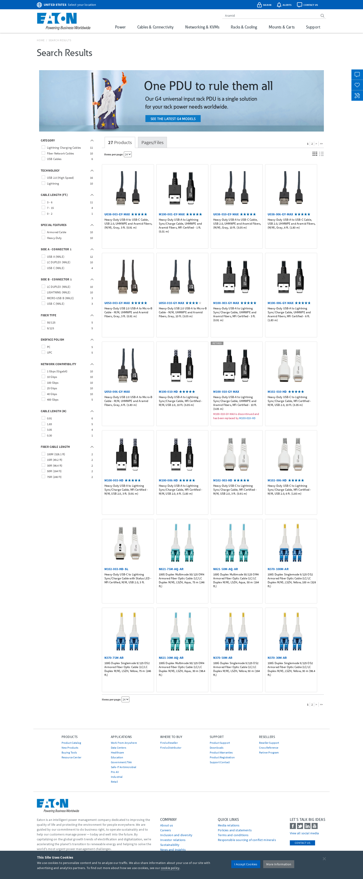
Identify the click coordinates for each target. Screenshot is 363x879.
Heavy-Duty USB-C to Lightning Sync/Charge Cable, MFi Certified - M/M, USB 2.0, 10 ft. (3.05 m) (289, 401)
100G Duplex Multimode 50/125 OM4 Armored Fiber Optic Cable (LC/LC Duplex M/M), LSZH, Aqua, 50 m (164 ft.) (236, 580)
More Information (278, 864)
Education (117, 757)
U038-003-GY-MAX (117, 214)
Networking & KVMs (202, 27)
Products (120, 142)
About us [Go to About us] (166, 825)
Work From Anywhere (124, 742)
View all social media (304, 833)
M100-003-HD (114, 480)
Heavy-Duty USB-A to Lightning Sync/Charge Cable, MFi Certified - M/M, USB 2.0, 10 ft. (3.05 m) (180, 401)
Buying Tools (69, 752)
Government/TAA (121, 762)
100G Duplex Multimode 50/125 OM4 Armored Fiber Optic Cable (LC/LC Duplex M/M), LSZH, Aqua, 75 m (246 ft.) (181, 580)
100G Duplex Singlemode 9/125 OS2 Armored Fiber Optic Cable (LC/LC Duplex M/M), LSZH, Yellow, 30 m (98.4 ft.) (291, 669)
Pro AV (115, 772)
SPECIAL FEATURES (54, 225)
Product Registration (222, 757)
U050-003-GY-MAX (117, 303)
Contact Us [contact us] (302, 842)
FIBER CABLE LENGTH (55, 447)
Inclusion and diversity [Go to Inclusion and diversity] (176, 835)
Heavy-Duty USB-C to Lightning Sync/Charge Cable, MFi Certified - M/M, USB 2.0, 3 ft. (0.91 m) (235, 490)
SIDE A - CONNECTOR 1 (56, 249)
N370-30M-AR (277, 658)
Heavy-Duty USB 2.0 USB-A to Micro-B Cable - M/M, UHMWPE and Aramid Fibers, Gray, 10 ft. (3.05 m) (183, 312)
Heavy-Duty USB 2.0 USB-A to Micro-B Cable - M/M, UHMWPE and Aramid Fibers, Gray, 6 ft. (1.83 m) (128, 401)
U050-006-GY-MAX (117, 391)
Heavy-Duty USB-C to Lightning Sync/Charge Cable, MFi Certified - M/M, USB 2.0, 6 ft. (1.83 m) (289, 490)
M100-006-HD (168, 480)
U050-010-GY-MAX (171, 303)
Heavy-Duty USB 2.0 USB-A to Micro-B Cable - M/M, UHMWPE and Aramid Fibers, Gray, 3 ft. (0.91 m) (128, 312)
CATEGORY (48, 140)
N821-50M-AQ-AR (225, 569)
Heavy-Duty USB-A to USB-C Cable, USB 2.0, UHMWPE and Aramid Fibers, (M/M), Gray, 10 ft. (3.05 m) (237, 223)
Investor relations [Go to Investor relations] (172, 840)
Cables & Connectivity (155, 27)
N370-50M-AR (223, 658)
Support (313, 27)
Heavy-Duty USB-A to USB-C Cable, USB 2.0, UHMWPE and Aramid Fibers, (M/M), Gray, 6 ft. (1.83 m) (291, 223)
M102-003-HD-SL (116, 569)
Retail (114, 781)
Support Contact (220, 762)
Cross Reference (268, 747)
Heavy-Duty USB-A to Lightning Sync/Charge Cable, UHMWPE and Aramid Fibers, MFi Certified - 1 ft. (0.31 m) (180, 225)
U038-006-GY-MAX (280, 214)
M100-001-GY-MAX (172, 214)
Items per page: (113, 154)
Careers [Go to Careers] (165, 830)
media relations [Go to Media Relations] (228, 825)
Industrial (117, 777)
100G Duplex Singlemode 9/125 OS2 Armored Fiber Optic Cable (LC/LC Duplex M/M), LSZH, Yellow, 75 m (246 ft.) (127, 669)
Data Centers (118, 747)
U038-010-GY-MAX (226, 214)
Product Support (220, 742)
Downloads (216, 747)
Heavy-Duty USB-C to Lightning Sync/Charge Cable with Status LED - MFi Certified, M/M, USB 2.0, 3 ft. (127, 578)
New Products (70, 747)
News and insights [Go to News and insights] (173, 850)
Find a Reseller (169, 742)
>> (321, 144)
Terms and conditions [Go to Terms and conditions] (233, 835)
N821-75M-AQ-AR (171, 569)
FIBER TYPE (48, 315)
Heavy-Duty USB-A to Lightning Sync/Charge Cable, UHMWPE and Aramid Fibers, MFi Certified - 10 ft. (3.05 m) (235, 403)
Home (41, 40)
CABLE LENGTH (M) (53, 411)
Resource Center (71, 757)
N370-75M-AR (114, 658)
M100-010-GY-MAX (226, 391)
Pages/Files (152, 142)
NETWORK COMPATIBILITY (58, 364)
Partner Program (269, 752)
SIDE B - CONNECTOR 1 (56, 279)
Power (120, 27)
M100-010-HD (168, 391)
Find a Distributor (170, 747)
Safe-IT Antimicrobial (123, 767)
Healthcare (117, 752)
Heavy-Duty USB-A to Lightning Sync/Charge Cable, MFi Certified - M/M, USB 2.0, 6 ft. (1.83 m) (180, 490)
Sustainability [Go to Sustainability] (169, 845)
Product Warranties (221, 752)
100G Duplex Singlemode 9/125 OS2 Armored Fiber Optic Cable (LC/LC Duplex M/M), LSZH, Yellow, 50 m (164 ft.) (236, 669)
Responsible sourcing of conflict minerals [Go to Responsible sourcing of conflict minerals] (247, 840)
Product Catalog (71, 742)
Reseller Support (269, 742)
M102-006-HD (277, 480)
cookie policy (170, 868)
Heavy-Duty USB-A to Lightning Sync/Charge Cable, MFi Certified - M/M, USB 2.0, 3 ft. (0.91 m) (126, 490)
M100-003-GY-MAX (226, 303)
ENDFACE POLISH (52, 340)
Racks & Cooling (244, 27)
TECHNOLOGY (50, 171)
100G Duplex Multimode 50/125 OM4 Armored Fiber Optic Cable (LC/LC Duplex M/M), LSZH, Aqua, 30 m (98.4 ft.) (182, 669)
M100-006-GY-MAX (281, 303)
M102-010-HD (277, 391)
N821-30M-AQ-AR (171, 658)
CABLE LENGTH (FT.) (54, 195)
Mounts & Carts (281, 27)
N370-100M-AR (278, 569)
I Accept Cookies (245, 864)
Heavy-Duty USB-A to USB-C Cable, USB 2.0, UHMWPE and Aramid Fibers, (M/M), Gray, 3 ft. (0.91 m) (128, 223)
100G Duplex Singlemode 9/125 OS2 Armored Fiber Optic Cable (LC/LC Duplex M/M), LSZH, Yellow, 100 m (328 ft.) (292, 580)
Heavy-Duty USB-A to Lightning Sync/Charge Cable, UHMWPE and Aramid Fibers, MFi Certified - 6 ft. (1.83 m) (289, 314)
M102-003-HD (222, 480)
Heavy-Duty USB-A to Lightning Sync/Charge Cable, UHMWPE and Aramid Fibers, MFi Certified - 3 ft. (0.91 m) (235, 314)
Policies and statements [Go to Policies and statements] (235, 830)
